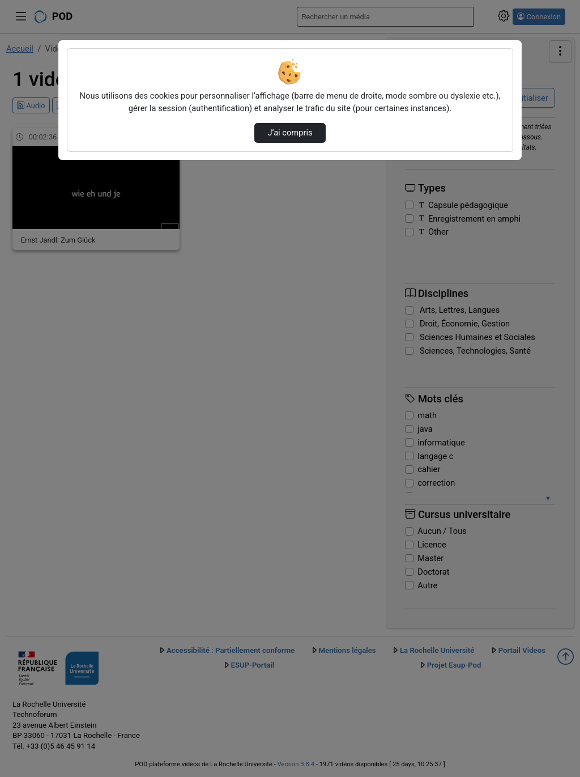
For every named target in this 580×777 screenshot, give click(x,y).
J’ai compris (289, 133)
